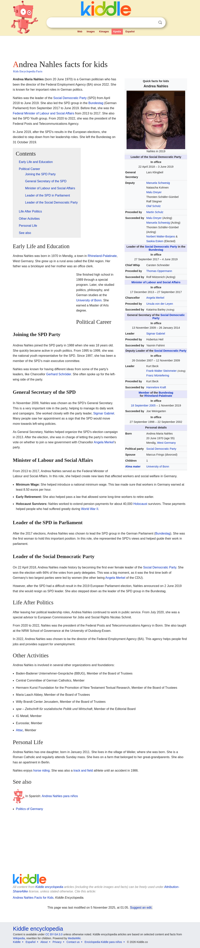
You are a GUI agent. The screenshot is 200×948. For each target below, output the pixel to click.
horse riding (41, 770)
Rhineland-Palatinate (158, 395)
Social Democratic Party (161, 246)
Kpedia (117, 31)
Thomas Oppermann (159, 271)
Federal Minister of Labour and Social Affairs (43, 113)
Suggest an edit (141, 907)
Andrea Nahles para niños (60, 796)
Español (130, 31)
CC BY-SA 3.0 (53, 934)
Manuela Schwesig (158, 182)
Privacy (57, 942)
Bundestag (156, 249)
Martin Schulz (154, 212)
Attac (19, 730)
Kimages (104, 31)
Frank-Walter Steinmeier (161, 370)
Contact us (73, 942)
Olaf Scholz (153, 206)
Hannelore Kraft (156, 387)
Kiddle (17, 942)
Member (144, 392)
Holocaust (140, 503)
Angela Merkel (155, 297)
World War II (89, 509)
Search (160, 22)
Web (79, 31)
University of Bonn (157, 466)
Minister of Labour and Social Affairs (155, 282)
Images (91, 31)
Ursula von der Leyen (159, 303)
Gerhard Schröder (58, 374)
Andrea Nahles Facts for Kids (33, 897)
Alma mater (132, 466)
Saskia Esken (154, 241)
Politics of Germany (29, 809)
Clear (152, 22)
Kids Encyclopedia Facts (27, 71)
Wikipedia (19, 938)
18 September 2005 (143, 405)
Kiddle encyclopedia (49, 887)
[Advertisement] (100, 47)
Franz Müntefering (157, 375)
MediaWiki (74, 938)
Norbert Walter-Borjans (160, 236)
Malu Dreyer (154, 192)
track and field (83, 770)
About (44, 942)
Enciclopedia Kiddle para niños (103, 942)
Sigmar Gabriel (155, 333)
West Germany (166, 442)
